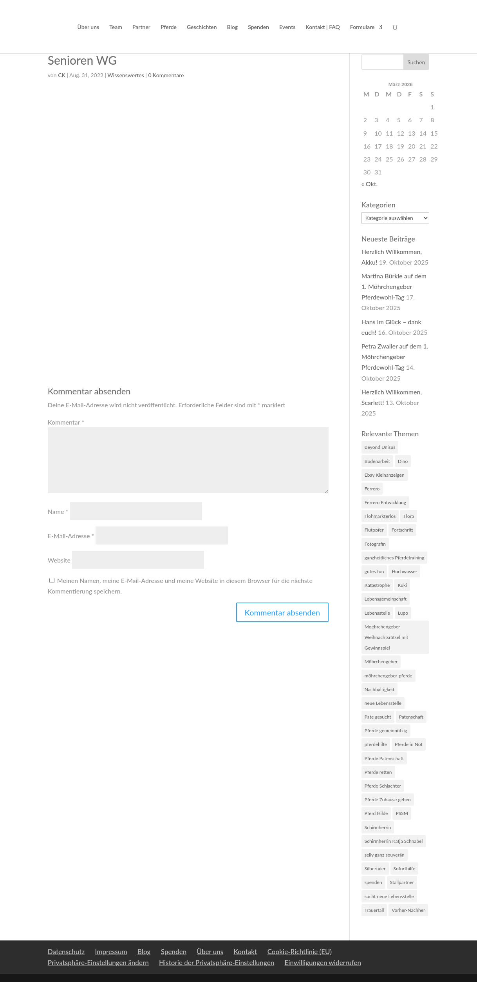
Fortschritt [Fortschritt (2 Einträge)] (402, 530)
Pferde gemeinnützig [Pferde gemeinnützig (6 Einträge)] (386, 730)
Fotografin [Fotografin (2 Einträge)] (375, 544)
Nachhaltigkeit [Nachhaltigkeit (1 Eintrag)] (379, 689)
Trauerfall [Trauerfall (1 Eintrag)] (374, 910)
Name (58, 511)
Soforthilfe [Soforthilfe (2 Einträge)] (405, 868)
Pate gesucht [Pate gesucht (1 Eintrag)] (378, 717)
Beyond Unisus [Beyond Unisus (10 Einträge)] (380, 447)
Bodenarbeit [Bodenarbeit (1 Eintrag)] (377, 461)
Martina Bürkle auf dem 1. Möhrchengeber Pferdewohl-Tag (393, 286)
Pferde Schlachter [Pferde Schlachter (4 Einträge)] (383, 786)
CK (61, 75)
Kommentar (66, 422)
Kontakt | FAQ (322, 27)
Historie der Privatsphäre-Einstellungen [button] (216, 962)
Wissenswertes (125, 75)
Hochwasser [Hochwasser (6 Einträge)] (404, 571)
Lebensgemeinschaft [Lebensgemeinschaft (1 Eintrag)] (386, 599)
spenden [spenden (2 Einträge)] (373, 882)
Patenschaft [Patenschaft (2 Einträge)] (411, 717)
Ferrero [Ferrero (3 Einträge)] (372, 489)
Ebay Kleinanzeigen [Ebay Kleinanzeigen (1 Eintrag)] (385, 475)
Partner (141, 27)
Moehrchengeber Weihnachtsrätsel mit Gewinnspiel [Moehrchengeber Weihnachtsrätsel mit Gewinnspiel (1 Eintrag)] (386, 637)
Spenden (258, 27)
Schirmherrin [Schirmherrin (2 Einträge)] (378, 827)
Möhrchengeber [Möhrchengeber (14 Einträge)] (381, 661)
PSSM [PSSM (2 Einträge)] (402, 813)
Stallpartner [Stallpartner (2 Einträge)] (402, 882)
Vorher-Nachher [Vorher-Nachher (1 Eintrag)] (408, 910)
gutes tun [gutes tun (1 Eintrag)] (374, 571)
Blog (232, 27)
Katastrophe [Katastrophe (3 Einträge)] (377, 585)
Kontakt (245, 952)
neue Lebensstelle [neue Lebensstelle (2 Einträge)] (383, 703)
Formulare (362, 27)
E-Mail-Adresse (71, 535)
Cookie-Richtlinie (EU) (299, 952)
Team (115, 27)
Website (59, 560)
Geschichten (202, 27)
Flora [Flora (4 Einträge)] (408, 516)
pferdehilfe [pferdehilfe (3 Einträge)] (376, 744)
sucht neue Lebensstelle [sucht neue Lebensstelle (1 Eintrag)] (389, 896)
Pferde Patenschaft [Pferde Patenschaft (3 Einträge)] (384, 758)
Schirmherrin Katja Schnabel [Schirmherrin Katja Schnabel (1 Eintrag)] (394, 841)
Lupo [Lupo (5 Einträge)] (403, 613)
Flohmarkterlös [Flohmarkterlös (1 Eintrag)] (380, 516)
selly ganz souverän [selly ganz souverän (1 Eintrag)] (385, 855)
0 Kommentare (166, 75)
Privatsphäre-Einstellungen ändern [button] (98, 962)
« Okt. (369, 183)
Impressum (111, 952)
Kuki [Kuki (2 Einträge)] (402, 585)
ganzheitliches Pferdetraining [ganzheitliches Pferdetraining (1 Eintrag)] (395, 558)
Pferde (169, 27)
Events (287, 27)
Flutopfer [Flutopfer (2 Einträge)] (374, 530)
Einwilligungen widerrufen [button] (323, 962)
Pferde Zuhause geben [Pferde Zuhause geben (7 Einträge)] (388, 799)
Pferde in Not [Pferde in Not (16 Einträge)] (409, 744)
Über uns (88, 27)
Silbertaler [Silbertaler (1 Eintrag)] (375, 868)
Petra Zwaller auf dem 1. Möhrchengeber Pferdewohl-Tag (394, 356)
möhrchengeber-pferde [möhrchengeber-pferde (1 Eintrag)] (388, 676)
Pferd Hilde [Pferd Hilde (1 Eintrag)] (376, 813)
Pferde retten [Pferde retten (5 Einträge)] (378, 772)
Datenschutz (66, 952)
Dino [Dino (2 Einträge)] (403, 461)
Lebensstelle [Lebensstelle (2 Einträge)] (377, 613)
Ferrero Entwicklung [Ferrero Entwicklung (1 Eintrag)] (385, 502)
